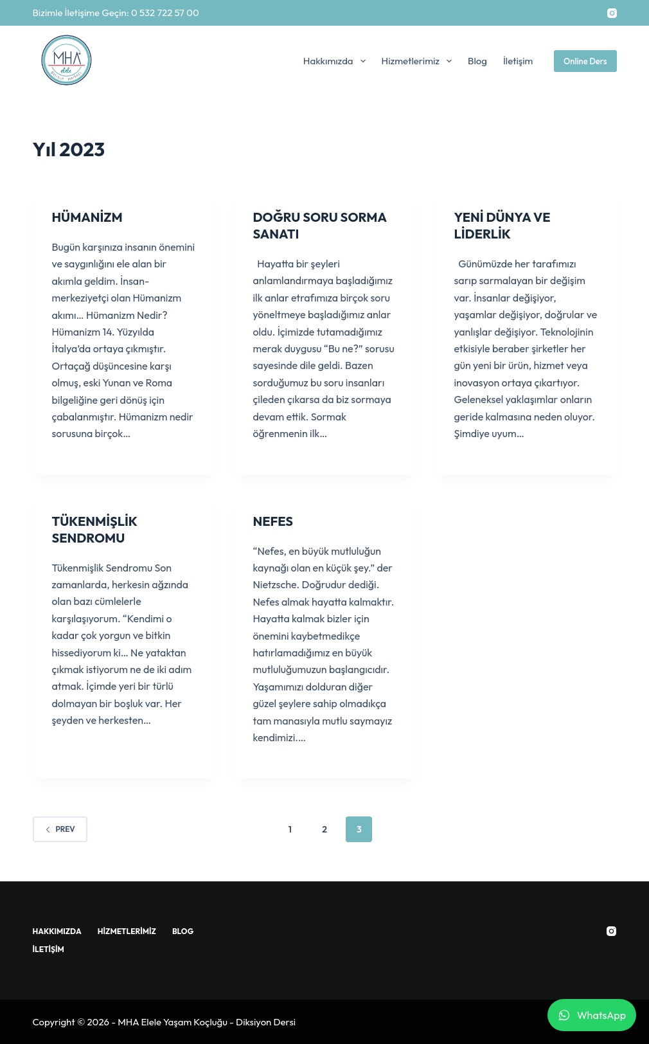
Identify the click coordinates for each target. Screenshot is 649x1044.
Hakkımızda (337, 61)
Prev (60, 829)
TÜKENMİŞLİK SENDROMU (95, 529)
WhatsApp (592, 1015)
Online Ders (585, 61)
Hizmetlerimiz (419, 61)
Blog (477, 61)
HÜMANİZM (87, 217)
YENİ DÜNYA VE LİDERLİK (502, 225)
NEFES (273, 521)
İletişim (518, 61)
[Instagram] (612, 13)
